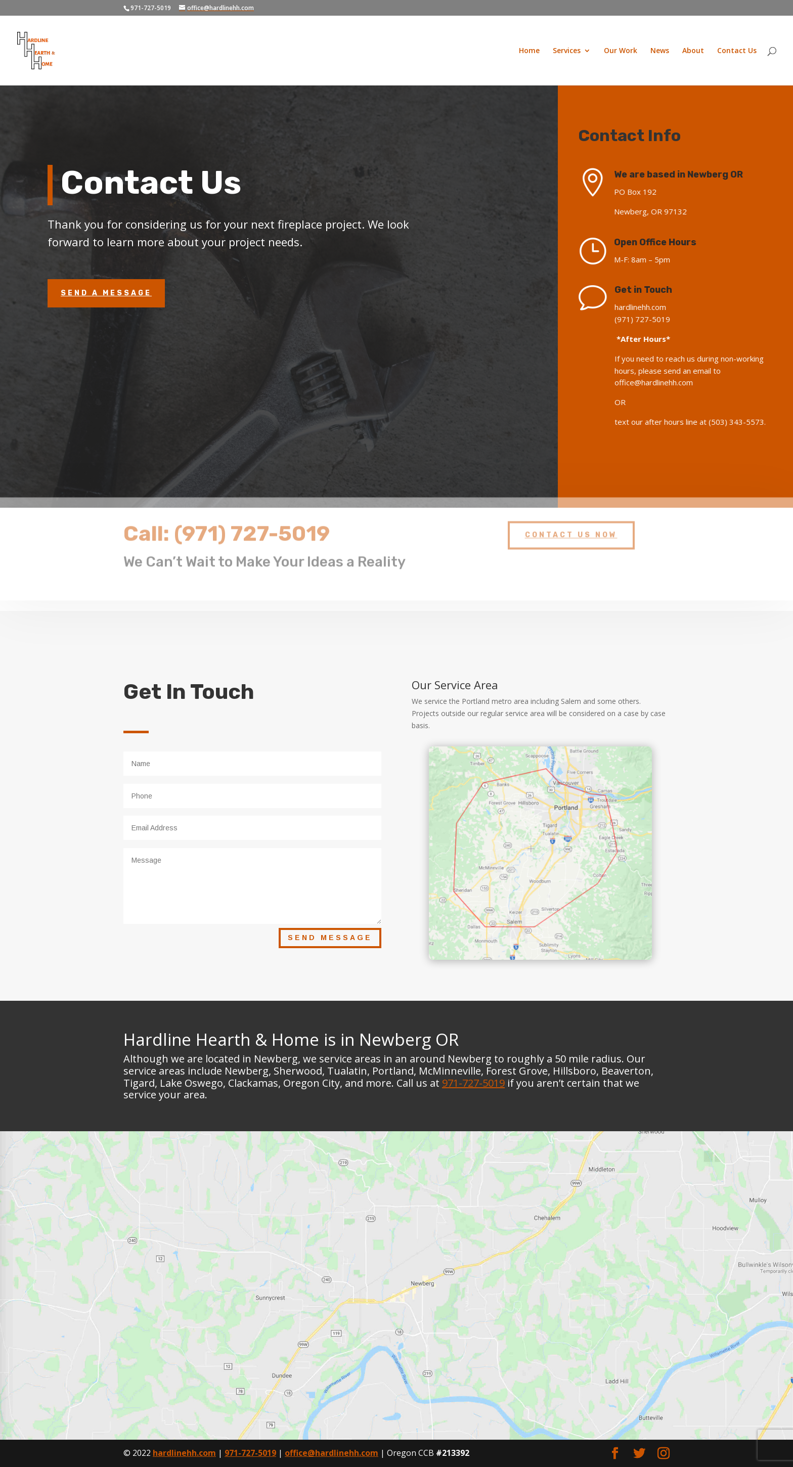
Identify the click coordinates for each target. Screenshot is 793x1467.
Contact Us (737, 51)
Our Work (620, 51)
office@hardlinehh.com (331, 1452)
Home (529, 51)
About (693, 51)
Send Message (330, 937)
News (659, 51)
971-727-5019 (473, 1083)
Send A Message (106, 293)
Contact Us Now (571, 527)
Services (567, 51)
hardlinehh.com (184, 1452)
